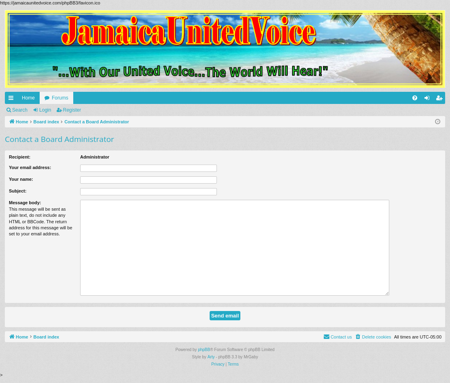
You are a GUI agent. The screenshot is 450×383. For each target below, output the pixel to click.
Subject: (17, 190)
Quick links (12, 99)
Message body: (25, 202)
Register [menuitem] (441, 99)
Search (20, 110)
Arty (211, 357)
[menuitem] (415, 98)
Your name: (21, 179)
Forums (60, 98)
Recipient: (19, 156)
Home (28, 98)
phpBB (204, 349)
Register (72, 110)
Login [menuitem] (429, 99)
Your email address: (30, 167)
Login (45, 110)
